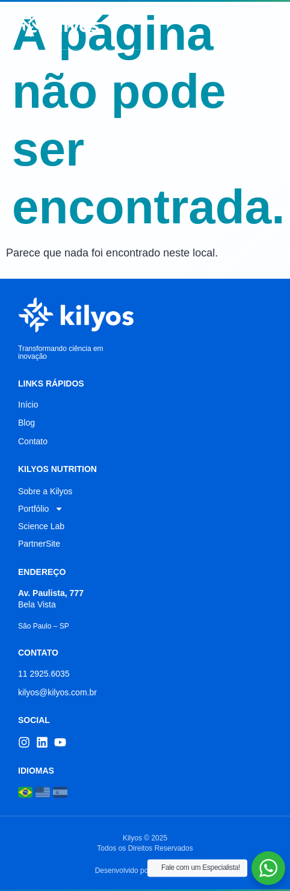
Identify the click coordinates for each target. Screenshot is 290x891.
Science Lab (41, 526)
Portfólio (40, 509)
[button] (261, 24)
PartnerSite (39, 543)
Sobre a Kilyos (45, 491)
